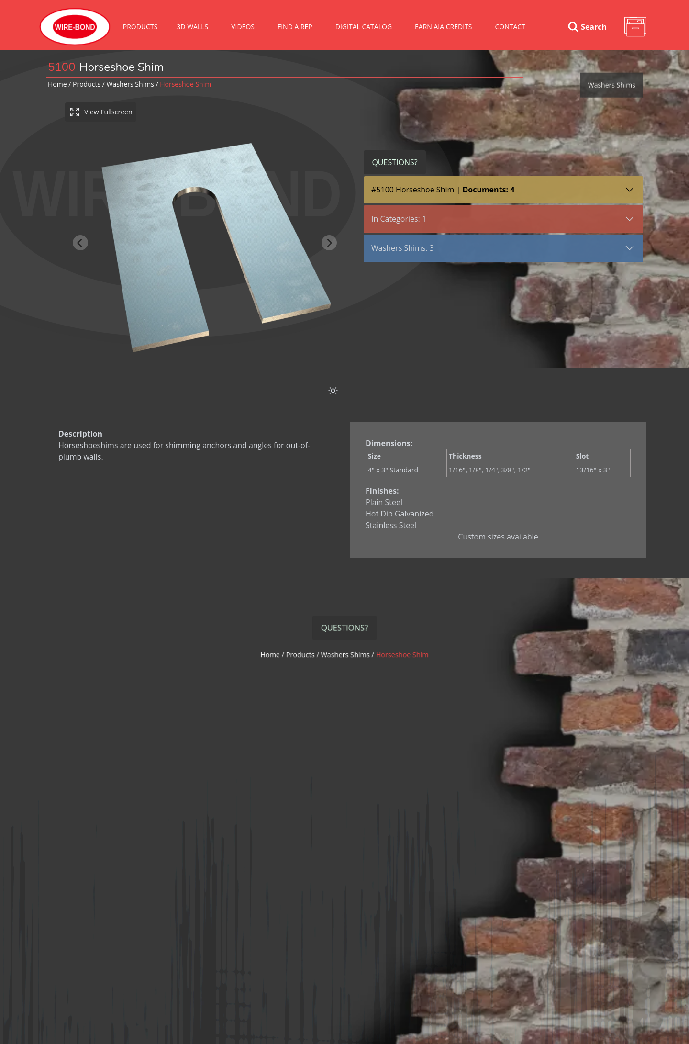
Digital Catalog (363, 26)
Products (140, 26)
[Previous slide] (81, 242)
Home (57, 84)
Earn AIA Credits (443, 26)
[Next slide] (330, 242)
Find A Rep (295, 26)
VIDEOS (243, 26)
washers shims (130, 84)
